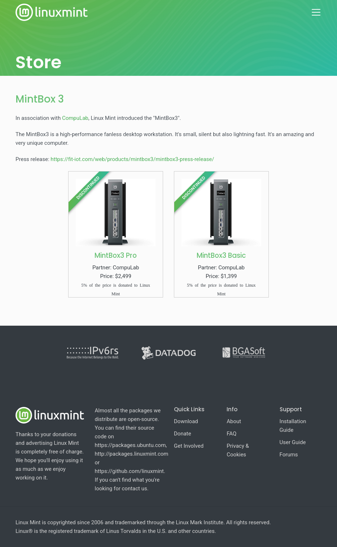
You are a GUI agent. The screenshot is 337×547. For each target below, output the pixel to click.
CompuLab (75, 118)
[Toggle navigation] (316, 12)
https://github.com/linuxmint (129, 471)
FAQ (231, 433)
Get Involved (188, 446)
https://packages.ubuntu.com (130, 445)
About (234, 421)
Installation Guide (293, 425)
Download (186, 421)
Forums (289, 454)
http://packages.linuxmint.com (131, 454)
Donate (182, 433)
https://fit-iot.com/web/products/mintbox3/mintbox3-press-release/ (132, 159)
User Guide (293, 442)
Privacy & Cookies (238, 450)
